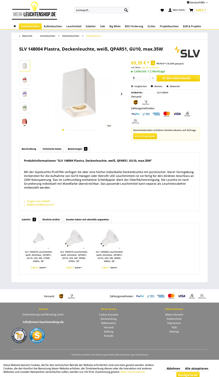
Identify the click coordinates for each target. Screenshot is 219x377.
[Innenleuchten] (30, 26)
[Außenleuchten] (53, 26)
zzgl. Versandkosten (150, 67)
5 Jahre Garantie (108, 314)
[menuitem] (101, 10)
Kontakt (108, 335)
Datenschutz (174, 319)
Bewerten (173, 86)
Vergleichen (139, 86)
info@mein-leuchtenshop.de (43, 322)
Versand (109, 327)
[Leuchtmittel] (73, 26)
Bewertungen (77, 149)
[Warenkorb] (198, 10)
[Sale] (102, 26)
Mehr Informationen (133, 372)
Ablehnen (173, 368)
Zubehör (29, 219)
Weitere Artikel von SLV (39, 204)
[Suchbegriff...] (101, 10)
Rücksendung (109, 319)
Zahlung (108, 331)
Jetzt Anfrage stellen (145, 136)
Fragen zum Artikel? (37, 201)
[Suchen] (126, 10)
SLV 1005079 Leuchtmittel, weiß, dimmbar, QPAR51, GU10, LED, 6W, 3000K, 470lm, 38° (74, 256)
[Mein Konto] (176, 10)
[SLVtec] (151, 26)
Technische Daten (52, 148)
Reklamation (108, 323)
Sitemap (174, 331)
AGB (174, 327)
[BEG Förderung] (134, 26)
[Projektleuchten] (169, 26)
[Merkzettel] (162, 10)
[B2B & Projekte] (192, 26)
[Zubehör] (90, 26)
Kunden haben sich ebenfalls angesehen (87, 219)
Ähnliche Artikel (51, 219)
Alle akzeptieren (196, 368)
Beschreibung (29, 148)
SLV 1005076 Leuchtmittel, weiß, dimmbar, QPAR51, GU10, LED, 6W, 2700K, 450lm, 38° (38, 256)
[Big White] (115, 26)
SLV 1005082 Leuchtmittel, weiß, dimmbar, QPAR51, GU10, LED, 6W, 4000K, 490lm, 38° (109, 256)
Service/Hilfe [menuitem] (196, 2)
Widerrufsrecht (174, 314)
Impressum (174, 323)
